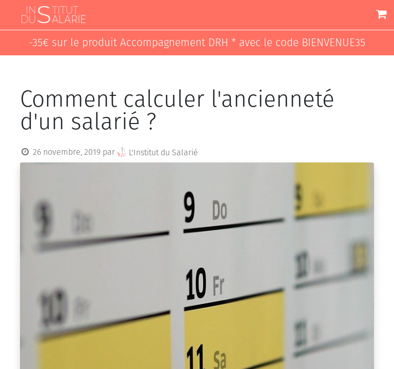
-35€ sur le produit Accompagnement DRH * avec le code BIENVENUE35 (197, 42)
